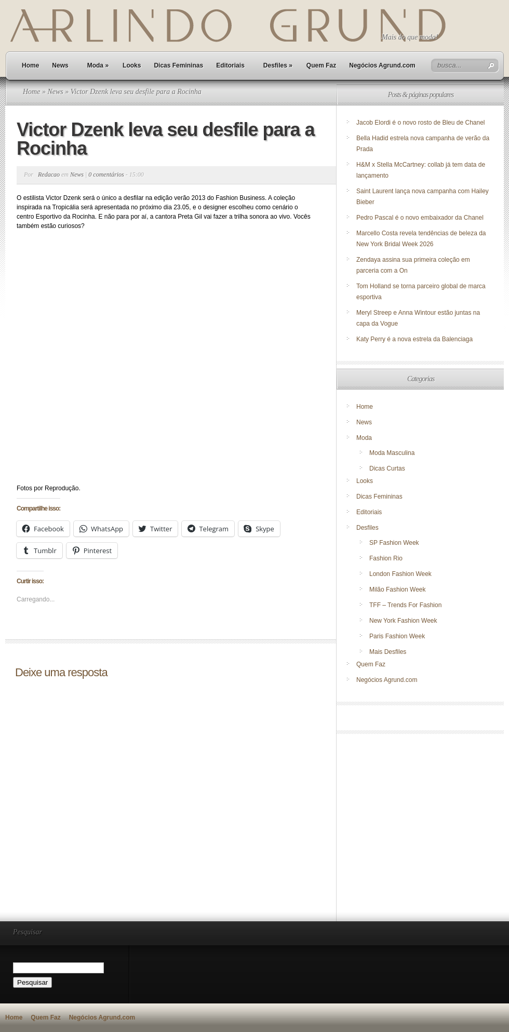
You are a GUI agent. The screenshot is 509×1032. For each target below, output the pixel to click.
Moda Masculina (391, 453)
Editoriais (230, 65)
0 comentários (106, 174)
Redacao (49, 174)
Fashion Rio (386, 558)
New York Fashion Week (403, 620)
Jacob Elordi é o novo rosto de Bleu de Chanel (420, 122)
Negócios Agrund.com (382, 65)
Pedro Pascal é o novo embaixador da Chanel (420, 217)
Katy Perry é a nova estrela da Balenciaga (414, 339)
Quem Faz (321, 65)
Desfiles (277, 65)
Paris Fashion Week (397, 636)
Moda (98, 65)
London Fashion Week (400, 574)
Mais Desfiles (387, 651)
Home (30, 65)
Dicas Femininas (178, 65)
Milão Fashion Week (397, 589)
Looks (132, 65)
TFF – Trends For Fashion (405, 605)
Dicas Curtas (387, 468)
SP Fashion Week (394, 542)
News (60, 65)
